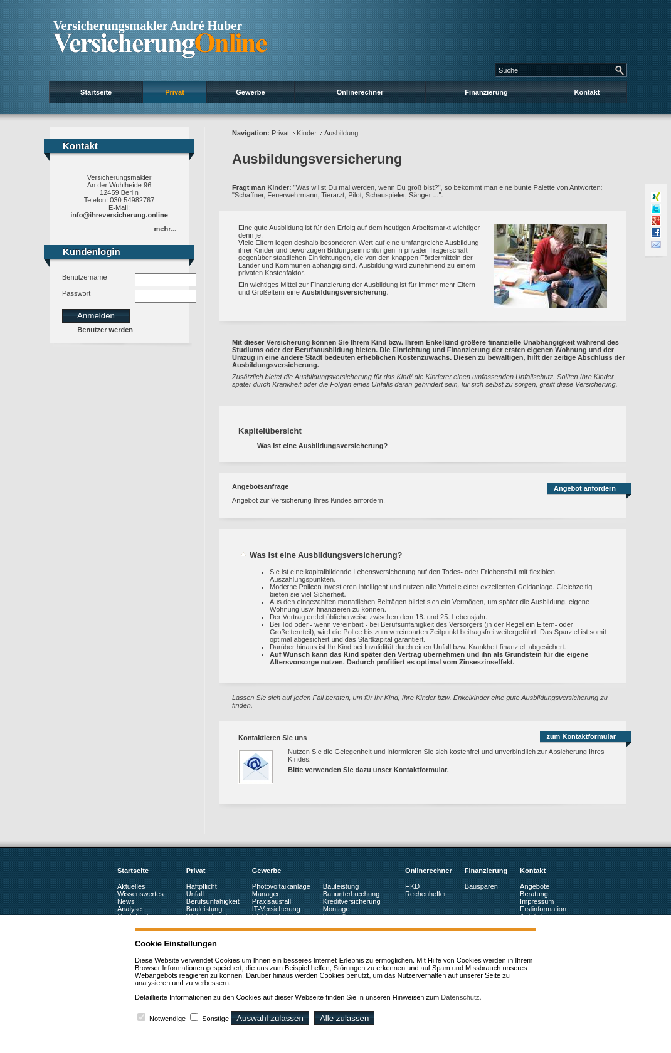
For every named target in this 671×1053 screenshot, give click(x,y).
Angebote (534, 886)
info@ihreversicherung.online (119, 215)
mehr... (165, 229)
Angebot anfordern (585, 488)
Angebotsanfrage (260, 486)
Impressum (537, 901)
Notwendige (167, 1018)
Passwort (76, 293)
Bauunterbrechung (351, 894)
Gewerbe (250, 92)
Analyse (129, 909)
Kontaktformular (420, 769)
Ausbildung (341, 133)
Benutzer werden (105, 329)
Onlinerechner (360, 92)
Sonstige (215, 1018)
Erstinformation (543, 909)
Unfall (195, 894)
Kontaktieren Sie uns (272, 737)
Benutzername (84, 277)
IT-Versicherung (276, 909)
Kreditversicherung (352, 901)
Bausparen (481, 886)
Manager (265, 894)
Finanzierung (486, 92)
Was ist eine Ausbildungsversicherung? (322, 445)
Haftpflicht (201, 886)
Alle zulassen (344, 1018)
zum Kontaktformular (581, 736)
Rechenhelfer (425, 894)
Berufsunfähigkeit (213, 901)
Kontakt (587, 92)
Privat (174, 92)
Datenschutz (460, 997)
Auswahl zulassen (270, 1018)
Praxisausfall (271, 901)
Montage (336, 909)
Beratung (534, 894)
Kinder (307, 133)
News (126, 901)
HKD (412, 886)
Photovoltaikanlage (281, 886)
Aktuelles (131, 886)
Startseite (96, 92)
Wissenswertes (140, 894)
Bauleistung (204, 909)
